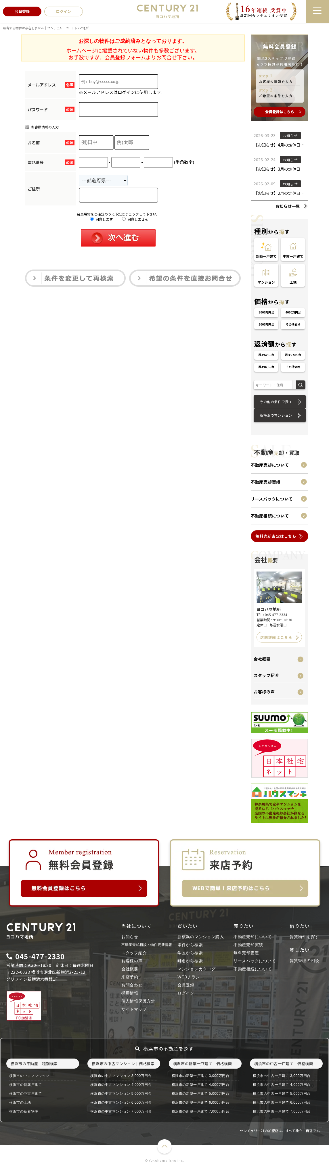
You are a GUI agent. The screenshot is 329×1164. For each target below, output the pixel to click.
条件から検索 (190, 944)
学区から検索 (190, 953)
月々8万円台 (266, 367)
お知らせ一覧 (288, 206)
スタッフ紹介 (266, 675)
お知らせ (129, 936)
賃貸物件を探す (304, 936)
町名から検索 (190, 961)
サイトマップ (134, 1009)
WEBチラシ (188, 977)
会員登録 (185, 985)
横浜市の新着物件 (23, 1111)
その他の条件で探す (276, 401)
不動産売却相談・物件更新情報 (146, 945)
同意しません (135, 219)
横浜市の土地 (20, 1102)
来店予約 (129, 977)
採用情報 (129, 993)
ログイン (185, 993)
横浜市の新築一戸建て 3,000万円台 (200, 1076)
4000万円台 (293, 312)
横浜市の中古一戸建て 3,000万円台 (282, 1076)
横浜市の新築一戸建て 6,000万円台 (200, 1102)
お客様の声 (264, 691)
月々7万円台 (293, 355)
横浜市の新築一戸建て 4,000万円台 (200, 1085)
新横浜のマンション (276, 415)
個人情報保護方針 (138, 1001)
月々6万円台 (266, 355)
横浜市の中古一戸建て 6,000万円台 (282, 1102)
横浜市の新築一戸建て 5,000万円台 (200, 1094)
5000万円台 (266, 324)
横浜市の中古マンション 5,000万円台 (121, 1094)
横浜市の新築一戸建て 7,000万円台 (200, 1111)
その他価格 (293, 324)
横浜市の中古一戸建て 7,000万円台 (282, 1111)
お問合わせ (132, 985)
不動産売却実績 (265, 482)
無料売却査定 (246, 953)
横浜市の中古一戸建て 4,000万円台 (282, 1085)
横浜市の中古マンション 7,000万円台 (121, 1111)
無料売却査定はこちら (276, 536)
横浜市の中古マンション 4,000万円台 (121, 1085)
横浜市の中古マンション (29, 1076)
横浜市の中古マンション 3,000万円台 (121, 1076)
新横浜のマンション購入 (200, 936)
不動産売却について (270, 465)
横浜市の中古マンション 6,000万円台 (121, 1102)
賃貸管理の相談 (304, 960)
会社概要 (262, 659)
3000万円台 (266, 312)
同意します (101, 219)
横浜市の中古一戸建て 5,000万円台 (282, 1094)
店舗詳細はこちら (276, 637)
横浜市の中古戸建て (25, 1094)
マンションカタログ (196, 969)
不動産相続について (270, 516)
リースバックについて (272, 499)
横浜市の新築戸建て (25, 1085)
